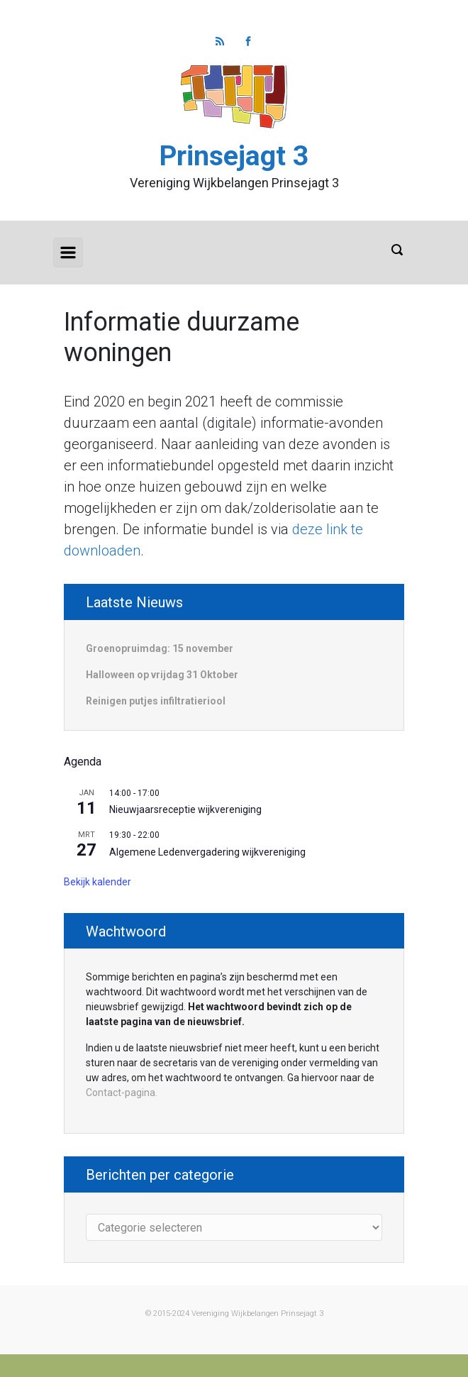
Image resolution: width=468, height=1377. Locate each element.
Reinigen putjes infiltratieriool (155, 701)
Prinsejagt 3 (234, 156)
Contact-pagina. (121, 1092)
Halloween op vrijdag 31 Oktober (162, 674)
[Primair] (68, 252)
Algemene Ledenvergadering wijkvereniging (207, 852)
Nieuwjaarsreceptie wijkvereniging (185, 809)
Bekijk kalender (97, 881)
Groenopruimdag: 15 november (159, 648)
